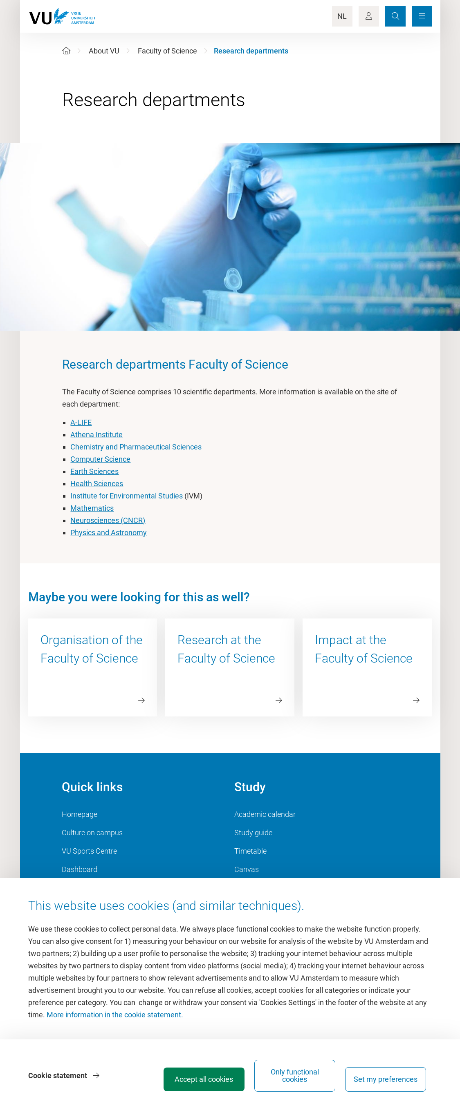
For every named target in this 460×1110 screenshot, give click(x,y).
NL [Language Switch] (342, 16)
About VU (104, 51)
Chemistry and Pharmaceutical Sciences (136, 447)
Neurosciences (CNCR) (107, 520)
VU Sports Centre (89, 851)
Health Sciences (96, 483)
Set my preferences (385, 1079)
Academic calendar (265, 814)
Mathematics (92, 508)
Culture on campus (92, 832)
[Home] (66, 51)
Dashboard (79, 869)
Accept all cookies (204, 1079)
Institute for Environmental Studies (126, 496)
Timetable (250, 851)
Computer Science (100, 459)
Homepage (79, 814)
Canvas (246, 869)
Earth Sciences (94, 471)
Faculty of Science (167, 51)
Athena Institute (96, 434)
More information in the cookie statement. (115, 1014)
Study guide (253, 832)
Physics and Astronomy (108, 532)
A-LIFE (81, 422)
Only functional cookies (295, 1075)
